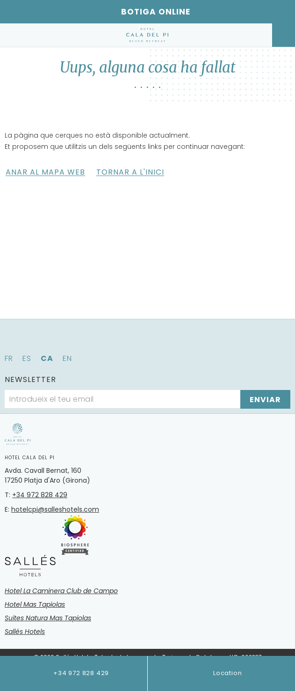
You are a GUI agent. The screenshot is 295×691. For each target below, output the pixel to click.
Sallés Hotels (25, 631)
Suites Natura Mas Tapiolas (48, 618)
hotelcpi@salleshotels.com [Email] (55, 509)
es (26, 358)
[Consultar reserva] (283, 35)
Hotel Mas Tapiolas (35, 604)
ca (47, 358)
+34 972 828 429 (73, 673)
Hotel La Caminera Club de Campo (61, 590)
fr (9, 358)
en (67, 358)
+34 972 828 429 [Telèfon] (39, 495)
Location (221, 673)
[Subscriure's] (265, 399)
